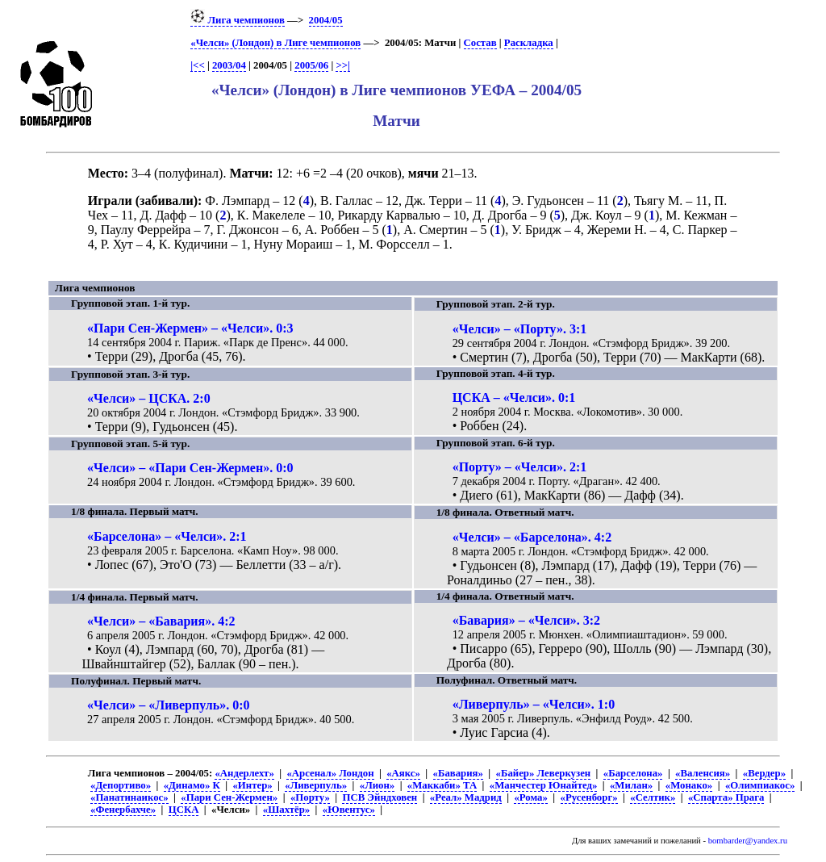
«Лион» (377, 785)
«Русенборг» (589, 797)
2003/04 (229, 65)
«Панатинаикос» (129, 797)
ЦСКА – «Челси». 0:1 (514, 397)
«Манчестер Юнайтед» (544, 785)
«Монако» (688, 785)
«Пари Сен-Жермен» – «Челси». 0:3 (190, 328)
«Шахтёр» (286, 809)
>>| (342, 65)
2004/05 (326, 20)
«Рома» (530, 797)
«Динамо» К (192, 785)
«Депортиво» (120, 785)
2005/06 (311, 65)
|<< (197, 65)
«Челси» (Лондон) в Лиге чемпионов (275, 42)
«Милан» (631, 785)
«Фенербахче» (123, 809)
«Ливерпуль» (316, 785)
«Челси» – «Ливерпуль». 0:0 (168, 705)
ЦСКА (184, 809)
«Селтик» (652, 797)
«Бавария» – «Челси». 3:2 (526, 620)
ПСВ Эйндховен (379, 797)
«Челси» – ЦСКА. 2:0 (149, 398)
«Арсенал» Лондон (329, 773)
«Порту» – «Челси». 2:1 (520, 467)
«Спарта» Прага (726, 797)
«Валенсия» (702, 773)
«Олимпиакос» (760, 785)
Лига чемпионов (237, 20)
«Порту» (310, 797)
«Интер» (252, 785)
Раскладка (528, 42)
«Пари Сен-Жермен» (229, 797)
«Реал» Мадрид (466, 797)
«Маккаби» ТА (442, 785)
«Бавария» (458, 773)
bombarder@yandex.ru (747, 840)
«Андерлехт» (244, 773)
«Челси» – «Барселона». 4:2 (532, 537)
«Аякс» (403, 773)
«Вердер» (764, 773)
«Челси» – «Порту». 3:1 (520, 329)
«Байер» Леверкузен (543, 773)
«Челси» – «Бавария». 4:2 (161, 621)
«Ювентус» (349, 809)
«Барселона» (633, 773)
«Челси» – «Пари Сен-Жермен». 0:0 (190, 468)
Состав (480, 42)
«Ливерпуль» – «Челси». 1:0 (534, 704)
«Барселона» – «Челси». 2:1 (167, 536)
